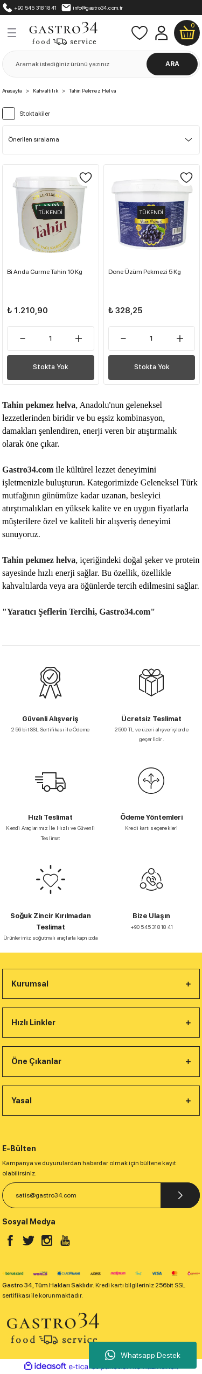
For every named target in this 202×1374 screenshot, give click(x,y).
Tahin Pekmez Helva (92, 90)
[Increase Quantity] (79, 338)
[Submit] (180, 1195)
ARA (172, 64)
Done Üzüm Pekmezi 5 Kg (144, 272)
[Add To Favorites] (85, 177)
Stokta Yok (50, 367)
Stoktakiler (34, 113)
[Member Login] (161, 32)
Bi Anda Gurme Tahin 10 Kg (44, 272)
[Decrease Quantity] (22, 338)
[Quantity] (50, 338)
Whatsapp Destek (142, 1355)
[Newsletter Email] (101, 1195)
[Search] (101, 64)
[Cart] (187, 33)
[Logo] (63, 32)
